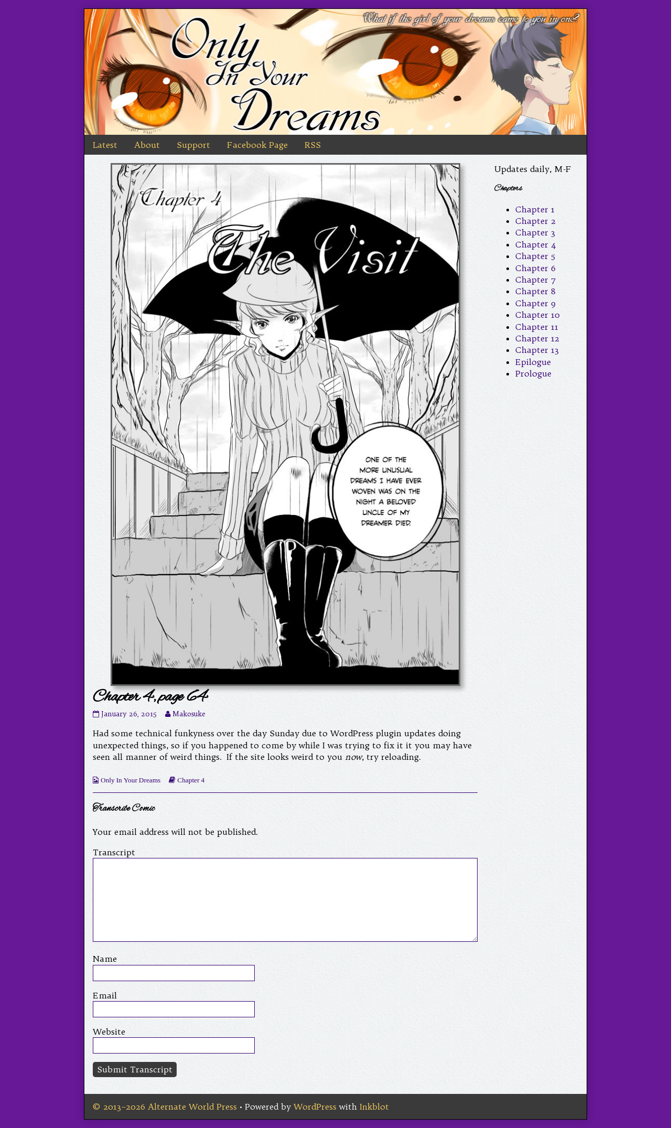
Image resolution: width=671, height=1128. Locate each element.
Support (193, 144)
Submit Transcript (134, 1069)
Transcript (114, 852)
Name (105, 958)
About (147, 144)
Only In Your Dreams (130, 780)
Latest (105, 144)
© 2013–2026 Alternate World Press (165, 1106)
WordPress (315, 1106)
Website (109, 1031)
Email (105, 995)
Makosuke (188, 714)
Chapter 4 (190, 780)
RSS (313, 144)
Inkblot (374, 1106)
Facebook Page (257, 144)
